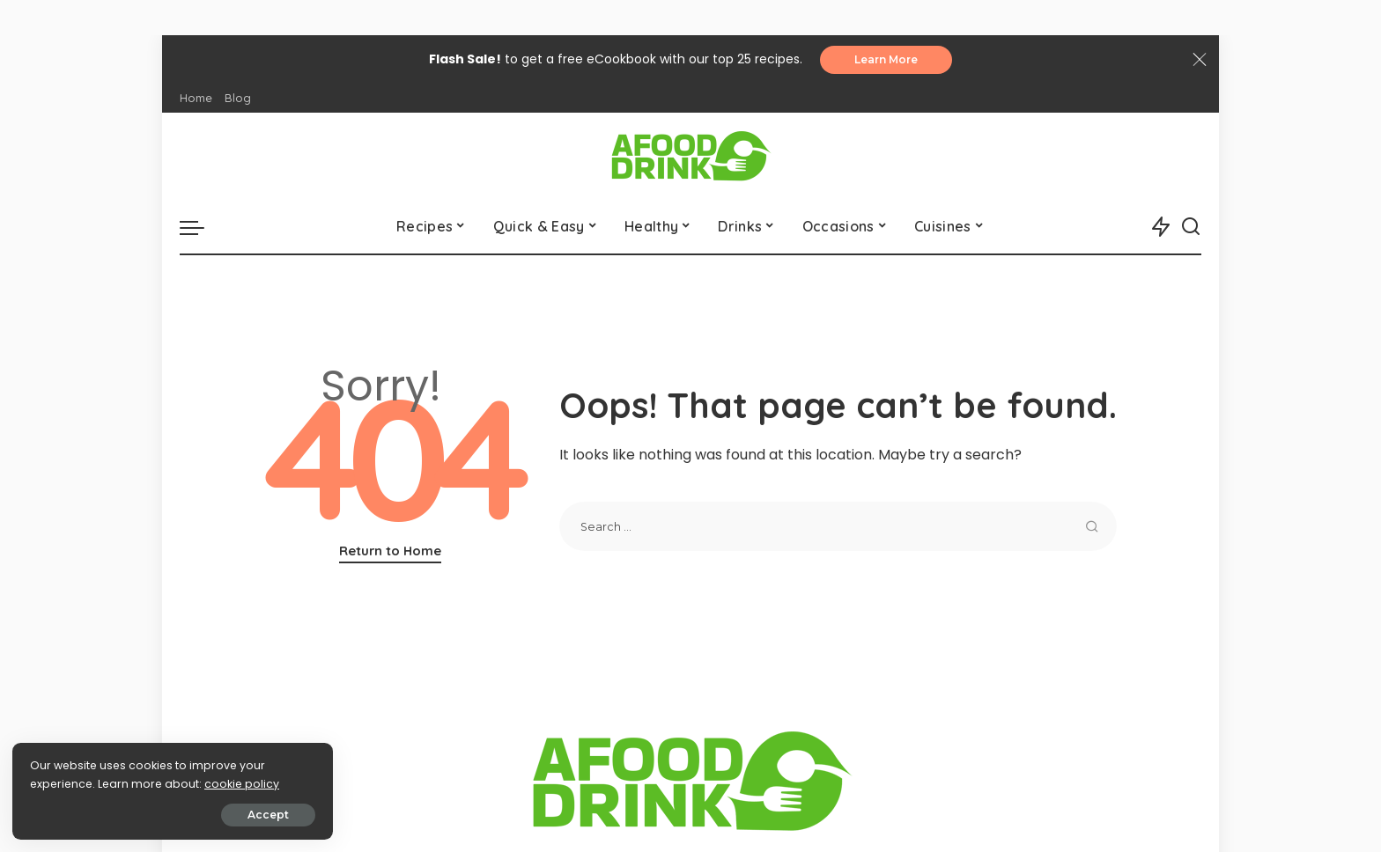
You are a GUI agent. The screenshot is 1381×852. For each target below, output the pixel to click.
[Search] (1190, 227)
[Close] (1199, 60)
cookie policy (68, 782)
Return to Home (390, 551)
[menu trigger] (201, 227)
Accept (212, 813)
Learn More (886, 59)
